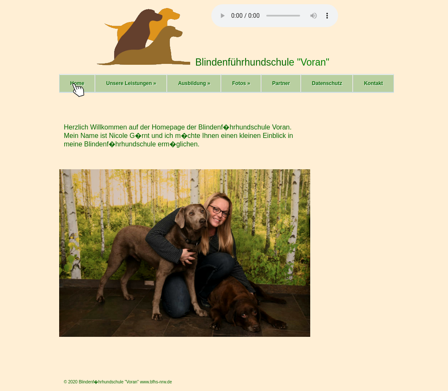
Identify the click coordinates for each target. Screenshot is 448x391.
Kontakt (373, 83)
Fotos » (241, 83)
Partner (281, 83)
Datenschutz (327, 83)
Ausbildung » (194, 83)
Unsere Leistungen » (131, 83)
